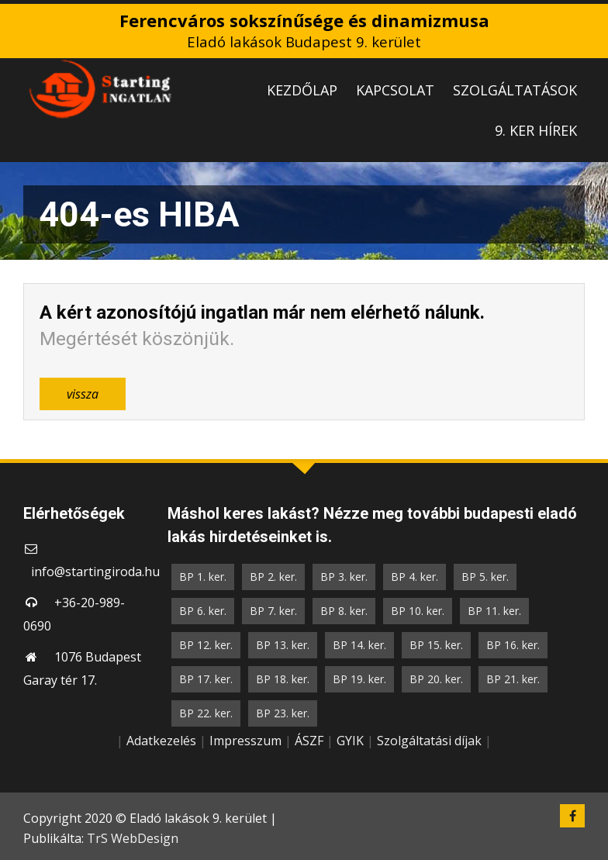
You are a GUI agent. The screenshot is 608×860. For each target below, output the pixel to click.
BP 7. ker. (273, 610)
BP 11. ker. (494, 610)
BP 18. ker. (282, 679)
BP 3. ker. (344, 576)
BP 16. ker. (513, 644)
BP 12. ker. (206, 644)
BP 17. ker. (206, 679)
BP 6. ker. (202, 610)
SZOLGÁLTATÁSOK (515, 90)
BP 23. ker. (282, 713)
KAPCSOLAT (395, 90)
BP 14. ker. (359, 644)
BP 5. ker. (485, 576)
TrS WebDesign (132, 838)
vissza (82, 393)
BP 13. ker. (282, 644)
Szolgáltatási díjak (429, 740)
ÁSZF (309, 740)
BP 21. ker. (513, 679)
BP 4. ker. (414, 576)
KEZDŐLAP (302, 90)
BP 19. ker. (359, 679)
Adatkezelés (161, 740)
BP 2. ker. (273, 576)
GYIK (350, 740)
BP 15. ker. (436, 644)
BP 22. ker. (206, 713)
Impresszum (245, 740)
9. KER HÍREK (536, 130)
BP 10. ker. (417, 610)
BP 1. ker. (202, 576)
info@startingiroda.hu (95, 571)
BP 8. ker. (344, 610)
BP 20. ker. (436, 679)
